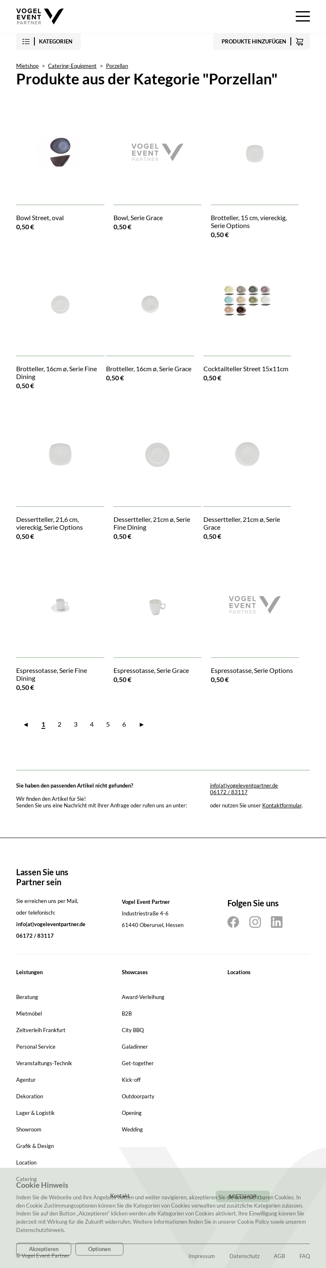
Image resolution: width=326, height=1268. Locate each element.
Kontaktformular (282, 805)
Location (26, 1162)
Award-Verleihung (143, 997)
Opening (132, 1113)
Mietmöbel (29, 1013)
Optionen (99, 1249)
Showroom (28, 1129)
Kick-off (131, 1079)
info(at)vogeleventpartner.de (244, 785)
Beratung (27, 997)
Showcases (135, 972)
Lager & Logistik (35, 1113)
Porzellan (117, 65)
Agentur (26, 1079)
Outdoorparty (138, 1096)
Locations (239, 972)
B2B (127, 1013)
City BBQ (133, 1030)
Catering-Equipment (72, 65)
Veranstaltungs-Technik (44, 1063)
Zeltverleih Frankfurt (40, 1030)
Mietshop (27, 65)
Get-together (138, 1063)
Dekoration (29, 1096)
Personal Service (36, 1046)
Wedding (132, 1129)
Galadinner (135, 1046)
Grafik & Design (35, 1146)
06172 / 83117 (229, 792)
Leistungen (29, 972)
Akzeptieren (43, 1249)
